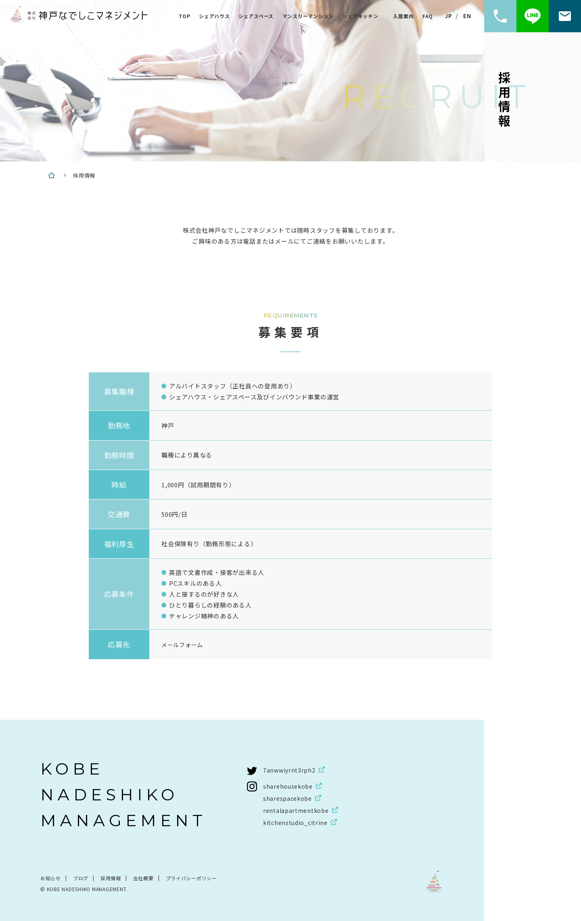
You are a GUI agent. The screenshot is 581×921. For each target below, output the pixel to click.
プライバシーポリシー (191, 877)
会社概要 (143, 877)
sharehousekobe (289, 785)
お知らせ (50, 877)
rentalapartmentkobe (298, 810)
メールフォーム (183, 644)
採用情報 (110, 877)
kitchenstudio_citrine (297, 822)
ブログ (80, 877)
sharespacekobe (289, 798)
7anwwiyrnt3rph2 (290, 769)
